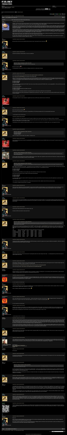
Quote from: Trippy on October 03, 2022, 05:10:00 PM (22, 364)
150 (6, 17)
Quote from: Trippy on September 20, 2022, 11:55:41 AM (22, 131)
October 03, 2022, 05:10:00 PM (18, 353)
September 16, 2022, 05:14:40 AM (19, 60)
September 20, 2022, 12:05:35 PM (19, 107)
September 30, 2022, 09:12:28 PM (19, 337)
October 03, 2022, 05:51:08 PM (18, 362)
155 (13, 17)
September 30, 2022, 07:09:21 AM (19, 296)
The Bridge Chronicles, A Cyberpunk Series (19, 345)
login (10, 7)
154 (12, 17)
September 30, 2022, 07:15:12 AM (19, 305)
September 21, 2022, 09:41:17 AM (19, 185)
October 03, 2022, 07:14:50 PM (18, 375)
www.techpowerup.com (46, 225)
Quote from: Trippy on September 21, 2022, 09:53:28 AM (22, 221)
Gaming (12, 15)
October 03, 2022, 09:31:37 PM (18, 394)
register (13, 7)
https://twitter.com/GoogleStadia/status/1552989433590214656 (31, 266)
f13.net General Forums (7, 15)
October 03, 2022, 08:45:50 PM (18, 384)
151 (7, 17)
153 (10, 17)
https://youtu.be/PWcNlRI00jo (19, 76)
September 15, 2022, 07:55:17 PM (19, 51)
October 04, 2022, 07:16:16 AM (18, 403)
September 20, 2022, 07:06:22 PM (19, 138)
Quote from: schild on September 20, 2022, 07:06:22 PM (22, 152)
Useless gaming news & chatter (20, 15)
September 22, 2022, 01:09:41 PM (19, 219)
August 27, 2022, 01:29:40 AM (18, 21)
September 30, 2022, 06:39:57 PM (19, 328)
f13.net (3, 15)
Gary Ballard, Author (15, 346)
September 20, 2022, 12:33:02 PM (19, 116)
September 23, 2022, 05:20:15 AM (19, 239)
